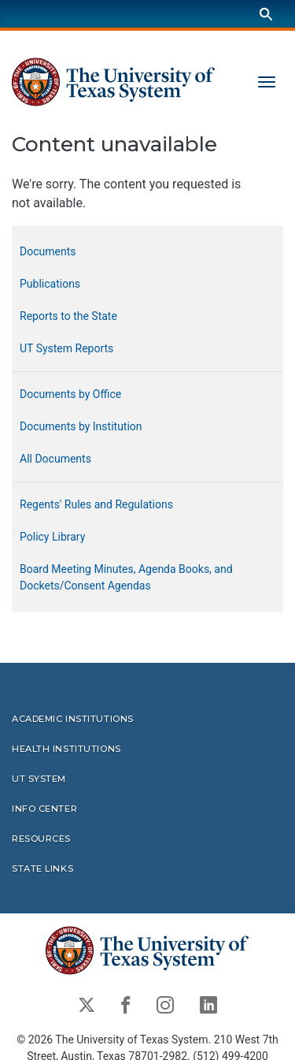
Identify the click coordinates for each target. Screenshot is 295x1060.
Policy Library (52, 536)
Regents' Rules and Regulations (96, 504)
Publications (50, 283)
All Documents (55, 458)
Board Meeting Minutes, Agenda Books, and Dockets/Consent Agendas (126, 577)
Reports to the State (68, 316)
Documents (48, 251)
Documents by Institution (81, 426)
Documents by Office (70, 394)
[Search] (266, 14)
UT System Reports (66, 348)
